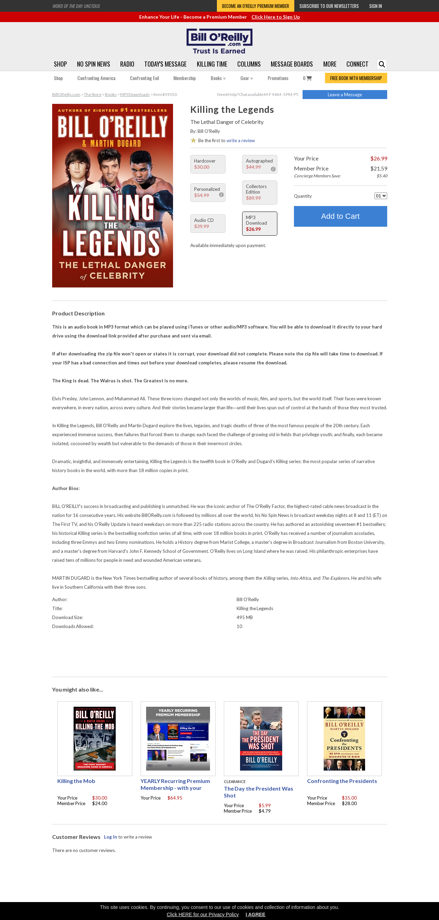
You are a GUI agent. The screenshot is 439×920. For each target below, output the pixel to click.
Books (218, 77)
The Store (93, 94)
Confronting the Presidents (342, 780)
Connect (357, 63)
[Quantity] (380, 196)
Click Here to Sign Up (275, 17)
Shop (60, 63)
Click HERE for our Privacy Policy (203, 914)
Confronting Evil (144, 77)
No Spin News (93, 63)
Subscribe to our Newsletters (329, 5)
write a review (241, 140)
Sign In (375, 5)
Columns (249, 63)
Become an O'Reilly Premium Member (255, 5)
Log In (110, 837)
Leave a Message (345, 94)
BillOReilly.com (66, 94)
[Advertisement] (219, 651)
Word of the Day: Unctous (75, 5)
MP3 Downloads (135, 94)
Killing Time (212, 63)
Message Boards (292, 63)
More (329, 63)
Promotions (278, 77)
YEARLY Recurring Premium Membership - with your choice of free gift (175, 787)
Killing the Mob (76, 780)
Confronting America (96, 77)
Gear (246, 77)
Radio (127, 63)
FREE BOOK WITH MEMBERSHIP (356, 78)
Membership (184, 77)
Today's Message (165, 63)
